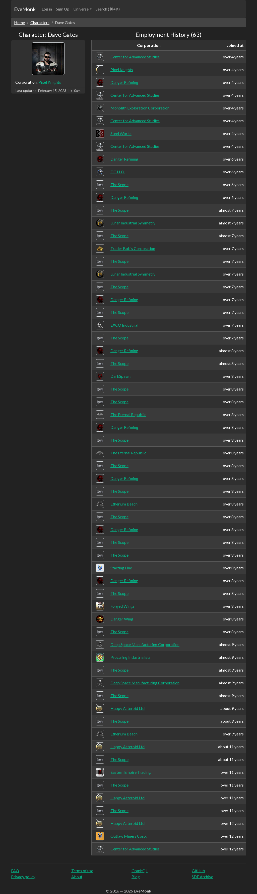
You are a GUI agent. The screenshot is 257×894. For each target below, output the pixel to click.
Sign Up (62, 9)
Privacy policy (23, 876)
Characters (39, 22)
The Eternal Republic (128, 414)
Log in (47, 9)
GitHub (198, 870)
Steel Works (121, 133)
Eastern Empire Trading (130, 772)
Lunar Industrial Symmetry (132, 222)
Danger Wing (121, 618)
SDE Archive (202, 876)
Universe (81, 9)
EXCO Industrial (124, 325)
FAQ (15, 870)
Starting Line (121, 567)
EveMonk (25, 9)
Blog (136, 876)
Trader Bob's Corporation (132, 248)
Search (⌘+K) (108, 9)
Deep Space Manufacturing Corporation (144, 644)
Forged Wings (122, 606)
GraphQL (140, 870)
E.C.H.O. (117, 171)
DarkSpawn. (120, 376)
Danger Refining (124, 82)
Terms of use (82, 870)
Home (19, 22)
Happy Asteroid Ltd (127, 708)
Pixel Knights (49, 82)
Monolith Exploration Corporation (139, 107)
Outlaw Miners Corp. (128, 836)
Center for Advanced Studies (135, 56)
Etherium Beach (124, 503)
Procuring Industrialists (130, 657)
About (76, 876)
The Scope (119, 184)
